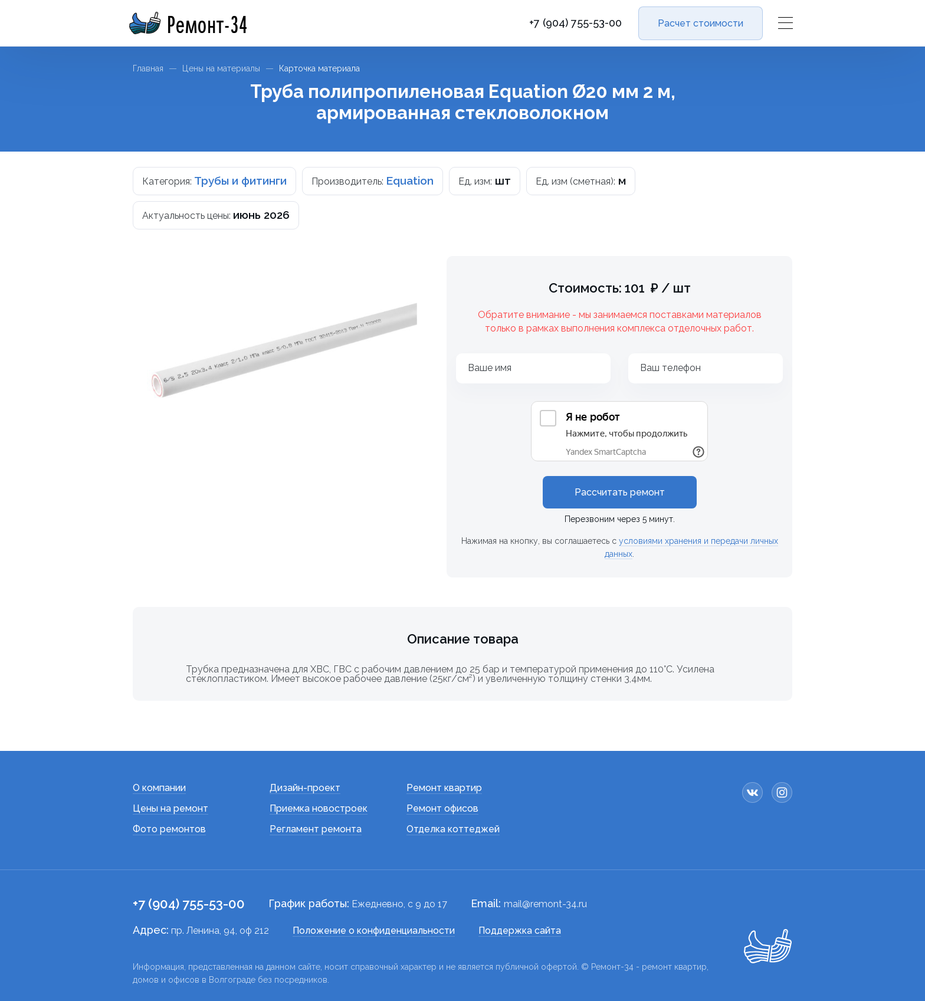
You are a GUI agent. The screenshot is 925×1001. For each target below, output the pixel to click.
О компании (159, 787)
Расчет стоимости (700, 23)
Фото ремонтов (169, 829)
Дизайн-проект (305, 787)
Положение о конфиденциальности (374, 930)
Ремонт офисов (442, 808)
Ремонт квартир (444, 787)
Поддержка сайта (519, 930)
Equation (410, 180)
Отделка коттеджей (453, 829)
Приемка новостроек (319, 808)
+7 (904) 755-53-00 (575, 23)
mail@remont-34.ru (545, 904)
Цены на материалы (221, 68)
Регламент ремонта (316, 829)
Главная (148, 68)
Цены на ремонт (170, 808)
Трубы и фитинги (240, 180)
